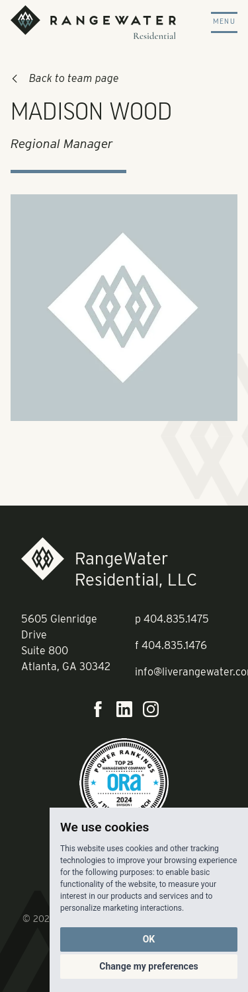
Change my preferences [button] (148, 966)
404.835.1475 (176, 619)
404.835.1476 (174, 645)
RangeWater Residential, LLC (136, 569)
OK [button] (149, 939)
